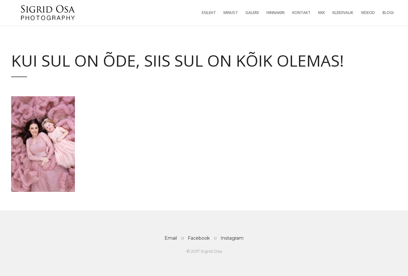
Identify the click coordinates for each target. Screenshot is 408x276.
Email (170, 238)
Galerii (252, 12)
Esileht (209, 12)
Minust (230, 12)
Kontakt (301, 12)
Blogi (388, 12)
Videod (368, 12)
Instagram (232, 238)
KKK (321, 12)
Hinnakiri (275, 12)
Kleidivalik (342, 12)
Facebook (199, 238)
